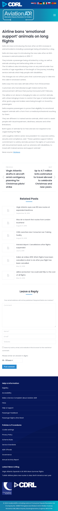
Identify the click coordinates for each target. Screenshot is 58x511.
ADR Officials (7, 450)
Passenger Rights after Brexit (13, 418)
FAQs (4, 403)
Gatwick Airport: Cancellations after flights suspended (33, 246)
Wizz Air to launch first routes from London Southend (33, 221)
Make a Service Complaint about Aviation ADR (19, 398)
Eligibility (5, 388)
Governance (7, 455)
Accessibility (6, 393)
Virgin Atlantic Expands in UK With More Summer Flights (23, 471)
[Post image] (8, 210)
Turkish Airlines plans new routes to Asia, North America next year (26, 475)
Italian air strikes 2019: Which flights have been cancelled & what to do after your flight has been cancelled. (34, 260)
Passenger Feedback (10, 413)
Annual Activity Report (10, 460)
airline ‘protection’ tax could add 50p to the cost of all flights (36, 273)
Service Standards (9, 445)
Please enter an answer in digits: (15, 356)
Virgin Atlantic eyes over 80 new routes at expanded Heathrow (33, 208)
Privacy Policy (7, 435)
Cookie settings (8, 430)
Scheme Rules (7, 440)
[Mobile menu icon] (54, 15)
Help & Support (7, 408)
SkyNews (16, 152)
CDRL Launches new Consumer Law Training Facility (33, 233)
